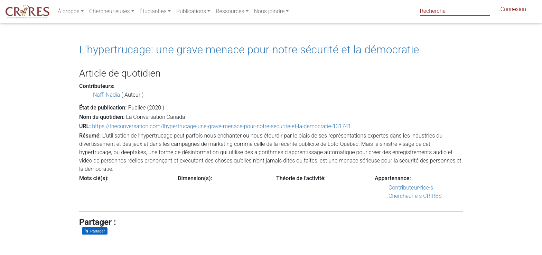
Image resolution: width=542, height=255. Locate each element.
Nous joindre (269, 12)
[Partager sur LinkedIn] (95, 231)
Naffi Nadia (106, 94)
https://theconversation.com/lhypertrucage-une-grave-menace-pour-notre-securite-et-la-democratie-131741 (221, 126)
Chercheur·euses (109, 12)
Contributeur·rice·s (411, 187)
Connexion (513, 10)
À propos (69, 12)
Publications (191, 12)
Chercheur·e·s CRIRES (415, 196)
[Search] (455, 11)
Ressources (230, 12)
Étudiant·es (153, 12)
